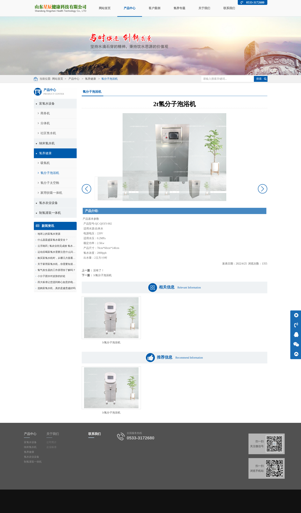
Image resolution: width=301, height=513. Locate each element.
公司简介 (44, 442)
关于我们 (204, 8)
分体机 (44, 123)
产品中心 (129, 11)
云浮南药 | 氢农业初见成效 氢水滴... (57, 245)
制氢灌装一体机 (48, 212)
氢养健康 (87, 78)
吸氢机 (44, 163)
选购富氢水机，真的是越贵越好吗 (56, 288)
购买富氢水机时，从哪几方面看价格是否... (61, 257)
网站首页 (105, 8)
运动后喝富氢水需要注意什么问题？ (58, 251)
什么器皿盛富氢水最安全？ (53, 239)
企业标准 (44, 447)
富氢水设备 (45, 103)
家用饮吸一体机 (50, 192)
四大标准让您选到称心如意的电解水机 (59, 282)
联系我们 (229, 8)
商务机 (44, 113)
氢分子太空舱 (48, 182)
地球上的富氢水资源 (49, 233)
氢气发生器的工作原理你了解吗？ (56, 270)
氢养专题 (179, 8)
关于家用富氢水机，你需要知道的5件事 (60, 264)
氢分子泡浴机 (107, 78)
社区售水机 (47, 133)
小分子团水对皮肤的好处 (51, 276)
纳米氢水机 (45, 143)
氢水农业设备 (47, 202)
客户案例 (154, 8)
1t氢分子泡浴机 (102, 275)
